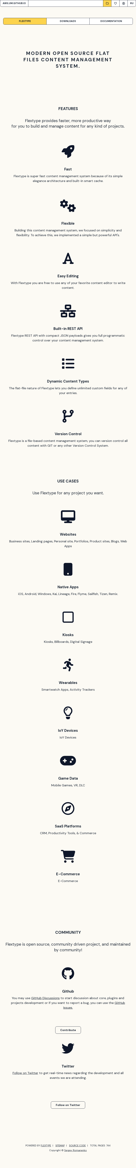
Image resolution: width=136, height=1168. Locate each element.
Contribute (68, 1030)
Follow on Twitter (25, 1073)
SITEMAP (60, 1145)
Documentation (111, 21)
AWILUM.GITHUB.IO (14, 3)
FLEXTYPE (46, 1145)
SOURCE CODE (77, 1145)
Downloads (68, 21)
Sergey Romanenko (75, 1150)
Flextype (25, 21)
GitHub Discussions (45, 998)
